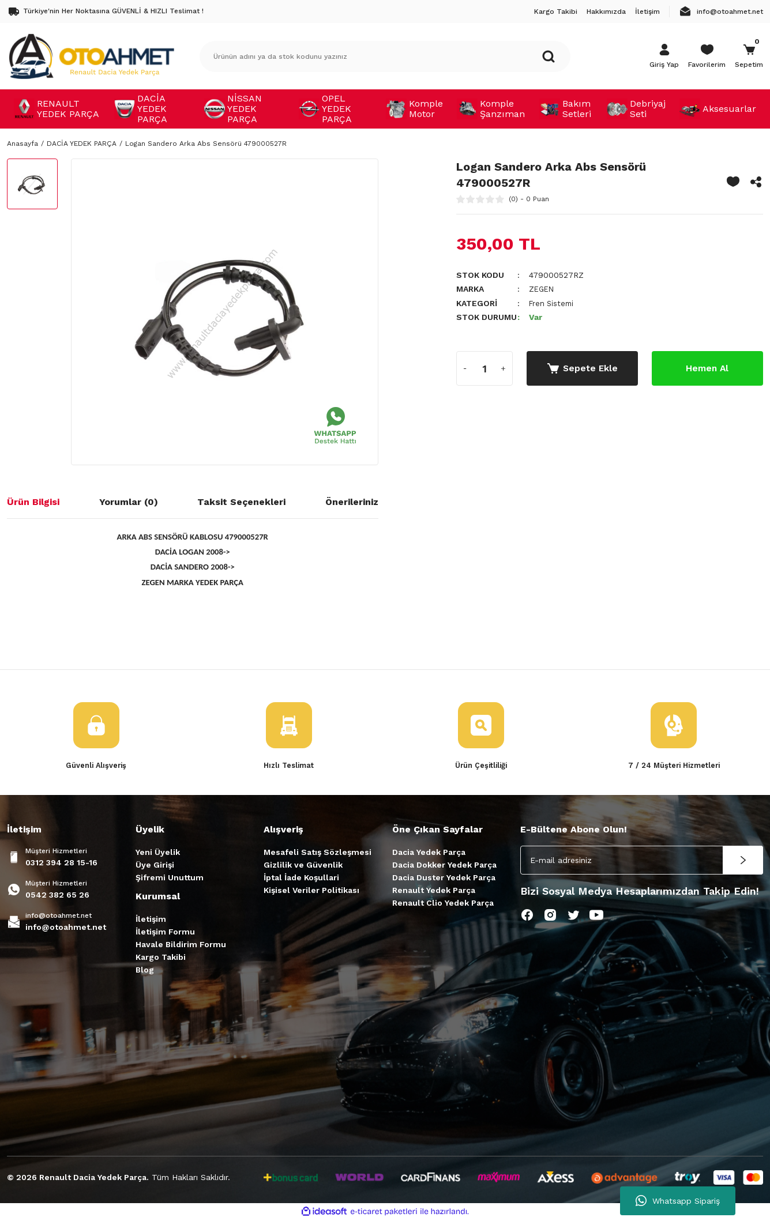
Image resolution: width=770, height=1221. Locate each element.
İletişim (151, 919)
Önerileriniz (351, 501)
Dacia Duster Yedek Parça (443, 878)
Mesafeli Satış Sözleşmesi (317, 852)
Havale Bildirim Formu (181, 944)
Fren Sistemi (553, 302)
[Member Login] (664, 56)
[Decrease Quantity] (465, 368)
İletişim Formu (165, 932)
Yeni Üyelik (158, 852)
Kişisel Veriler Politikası (311, 890)
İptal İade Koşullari (301, 878)
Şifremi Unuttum (170, 878)
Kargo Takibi (161, 957)
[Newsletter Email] (641, 860)
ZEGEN (542, 288)
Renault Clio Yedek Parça (443, 903)
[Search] (385, 56)
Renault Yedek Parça (433, 890)
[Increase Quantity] (503, 368)
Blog (145, 970)
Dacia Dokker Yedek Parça (444, 865)
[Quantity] (484, 368)
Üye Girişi (155, 865)
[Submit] (743, 860)
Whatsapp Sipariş (678, 1200)
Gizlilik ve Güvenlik (303, 865)
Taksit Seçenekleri (241, 501)
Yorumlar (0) (128, 501)
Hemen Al (707, 367)
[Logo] (91, 56)
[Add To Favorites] (733, 182)
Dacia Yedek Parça (428, 852)
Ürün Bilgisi (33, 501)
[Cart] (749, 56)
